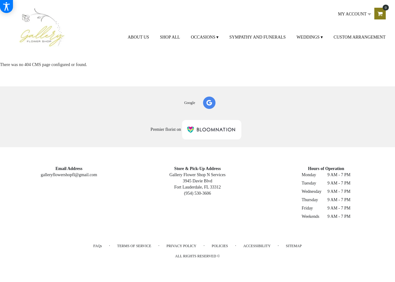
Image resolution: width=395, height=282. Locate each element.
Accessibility (257, 246)
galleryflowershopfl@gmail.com (69, 174)
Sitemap (293, 246)
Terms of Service (134, 246)
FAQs (97, 246)
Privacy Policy (181, 246)
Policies (220, 246)
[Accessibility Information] (6, 6)
